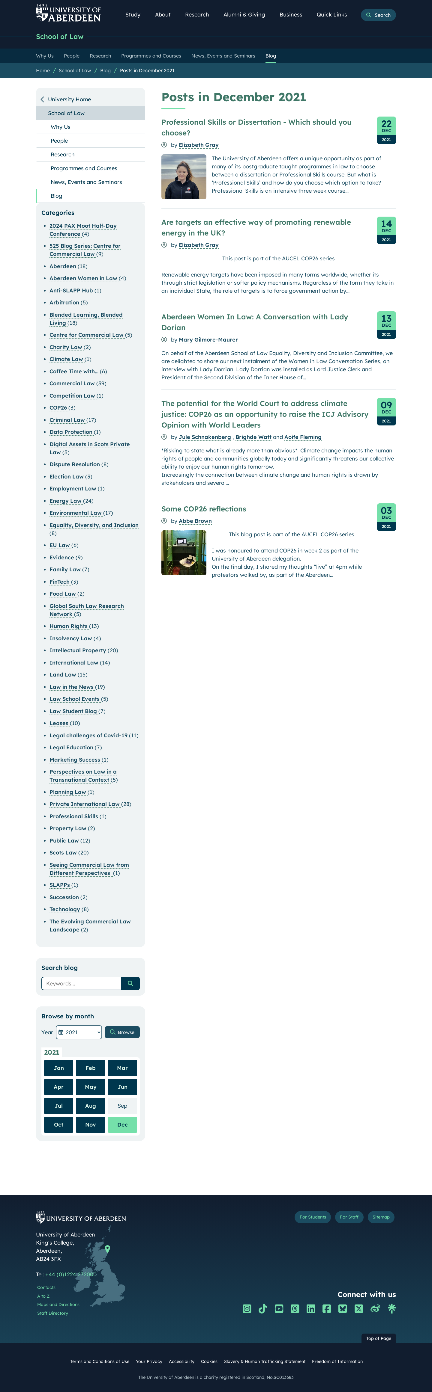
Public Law (65, 841)
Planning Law (69, 792)
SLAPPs (60, 885)
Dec (122, 1125)
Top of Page (378, 1339)
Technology (66, 909)
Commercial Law (73, 384)
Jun (123, 1087)
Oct (58, 1125)
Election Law (67, 477)
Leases (60, 723)
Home (43, 71)
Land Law (64, 675)
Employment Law (74, 489)
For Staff (339, 1219)
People (59, 141)
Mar (122, 1068)
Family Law (66, 570)
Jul (59, 1106)
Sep (127, 1106)
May (91, 1087)
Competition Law (73, 396)
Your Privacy (149, 1362)
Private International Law (85, 804)
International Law (75, 663)
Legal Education (72, 748)
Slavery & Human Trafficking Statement (264, 1362)
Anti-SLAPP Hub (72, 291)
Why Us (60, 127)
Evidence (63, 558)
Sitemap (377, 1219)
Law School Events (75, 699)
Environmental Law (76, 513)
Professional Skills (75, 816)
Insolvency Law (72, 638)
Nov (90, 1125)
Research (200, 14)
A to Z (43, 1296)
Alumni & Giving (248, 14)
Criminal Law (68, 420)
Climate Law (67, 359)
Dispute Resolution (75, 464)
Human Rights (69, 626)
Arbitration (65, 303)
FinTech (60, 582)
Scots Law (64, 853)
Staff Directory (52, 1313)
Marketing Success (76, 760)
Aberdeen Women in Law (84, 278)
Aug (90, 1106)
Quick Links (335, 14)
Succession (65, 897)
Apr (59, 1087)
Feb (91, 1068)
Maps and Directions (58, 1305)
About (166, 14)
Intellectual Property (79, 650)
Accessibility (181, 1362)
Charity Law (67, 347)
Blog (105, 71)
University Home (69, 99)
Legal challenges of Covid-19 (89, 736)
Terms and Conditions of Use (99, 1362)
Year (47, 1032)
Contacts (46, 1288)
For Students (295, 1219)
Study (136, 14)
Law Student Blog (74, 711)
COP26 (59, 408)
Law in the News (72, 687)
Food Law (63, 594)
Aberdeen (64, 266)
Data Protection (72, 432)
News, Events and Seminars (86, 182)
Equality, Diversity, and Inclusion (94, 525)
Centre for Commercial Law (87, 335)
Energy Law (66, 501)
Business (294, 14)
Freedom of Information (337, 1362)
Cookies (209, 1362)
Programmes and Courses (84, 168)
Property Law (69, 828)
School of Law (62, 36)
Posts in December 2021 (147, 71)
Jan (59, 1068)
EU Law (60, 545)
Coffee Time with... (75, 372)
